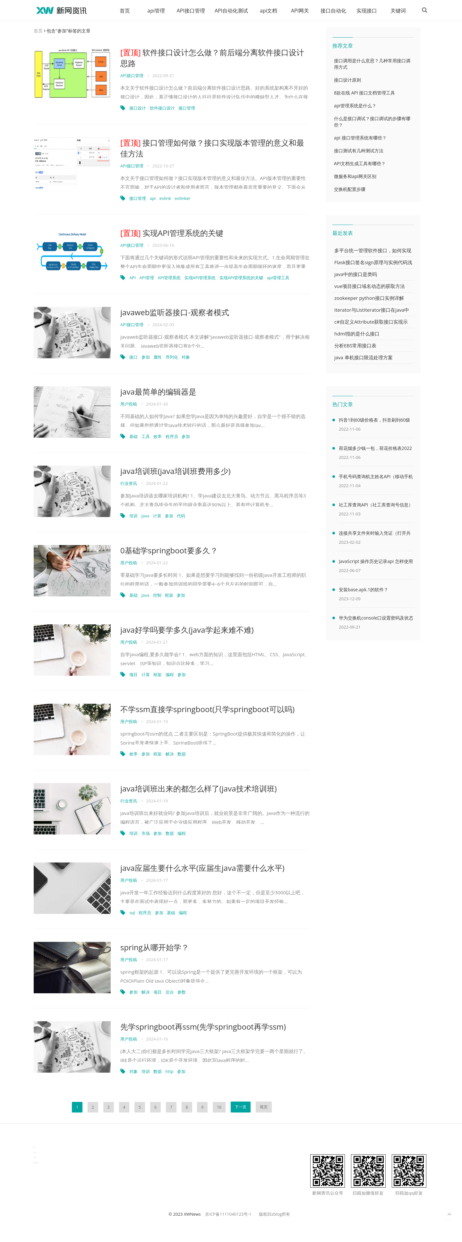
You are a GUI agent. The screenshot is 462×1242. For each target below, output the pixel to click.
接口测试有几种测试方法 (358, 151)
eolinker (183, 198)
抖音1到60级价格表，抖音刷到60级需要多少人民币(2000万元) (374, 421)
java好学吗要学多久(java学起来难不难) (187, 630)
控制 (157, 595)
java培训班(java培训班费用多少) (175, 471)
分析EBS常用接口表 (355, 346)
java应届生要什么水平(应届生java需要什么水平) (202, 868)
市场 (145, 833)
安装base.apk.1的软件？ (363, 590)
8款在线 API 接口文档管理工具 (364, 93)
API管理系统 (169, 278)
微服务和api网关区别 (355, 177)
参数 (181, 992)
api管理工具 (278, 278)
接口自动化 (331, 10)
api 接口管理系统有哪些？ (360, 138)
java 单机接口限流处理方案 (363, 357)
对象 (186, 357)
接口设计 (137, 108)
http (170, 1072)
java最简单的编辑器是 (158, 392)
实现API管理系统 (200, 278)
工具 (145, 437)
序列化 (172, 357)
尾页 (264, 1107)
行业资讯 (128, 484)
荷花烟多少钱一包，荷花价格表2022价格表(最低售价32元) (375, 449)
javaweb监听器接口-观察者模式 (174, 312)
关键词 (395, 10)
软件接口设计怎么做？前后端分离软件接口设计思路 (212, 58)
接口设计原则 (347, 80)
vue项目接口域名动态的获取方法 (369, 286)
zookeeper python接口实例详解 (369, 298)
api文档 (266, 10)
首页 (122, 10)
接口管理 (186, 108)
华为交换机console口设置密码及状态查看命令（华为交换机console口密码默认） (376, 619)
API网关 (297, 10)
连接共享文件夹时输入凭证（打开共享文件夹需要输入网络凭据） (375, 534)
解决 (170, 754)
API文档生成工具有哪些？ (360, 164)
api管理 (153, 10)
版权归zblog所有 (274, 1214)
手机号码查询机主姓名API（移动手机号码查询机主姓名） (376, 478)
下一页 (240, 1107)
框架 (169, 595)
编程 (170, 675)
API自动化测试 (228, 10)
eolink (165, 198)
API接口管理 (188, 10)
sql (132, 913)
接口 (133, 357)
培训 (133, 516)
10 (219, 1107)
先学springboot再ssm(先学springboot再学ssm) (203, 1027)
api (153, 198)
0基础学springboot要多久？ (169, 550)
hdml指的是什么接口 (357, 334)
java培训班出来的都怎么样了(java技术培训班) (198, 788)
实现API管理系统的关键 (171, 233)
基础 (133, 437)
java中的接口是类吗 (355, 274)
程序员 (172, 437)
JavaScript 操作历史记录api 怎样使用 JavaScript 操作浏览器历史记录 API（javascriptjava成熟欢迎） (376, 562)
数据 (181, 754)
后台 (170, 992)
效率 (157, 437)
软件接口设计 (162, 108)
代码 (181, 516)
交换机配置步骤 (349, 189)
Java (145, 516)
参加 (145, 357)
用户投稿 (128, 404)
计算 (157, 516)
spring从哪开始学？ (154, 947)
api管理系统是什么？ (355, 106)
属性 (157, 357)
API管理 (146, 278)
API (132, 278)
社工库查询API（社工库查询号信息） (376, 505)
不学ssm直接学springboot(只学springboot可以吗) (207, 709)
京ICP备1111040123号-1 (228, 1214)
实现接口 (364, 10)
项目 (133, 675)
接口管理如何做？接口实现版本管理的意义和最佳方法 (212, 148)
